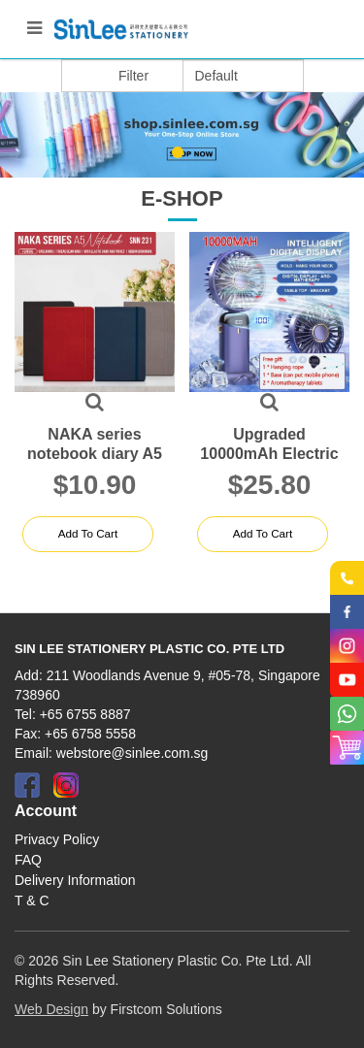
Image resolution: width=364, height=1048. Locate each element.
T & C (32, 900)
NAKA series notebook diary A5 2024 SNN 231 (94, 453)
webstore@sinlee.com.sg (132, 753)
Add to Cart (87, 533)
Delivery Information (75, 880)
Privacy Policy (57, 839)
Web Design (51, 1009)
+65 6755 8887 (85, 714)
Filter (133, 75)
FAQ (28, 860)
